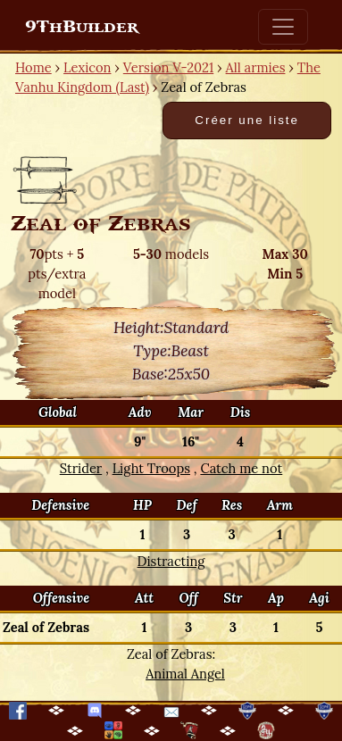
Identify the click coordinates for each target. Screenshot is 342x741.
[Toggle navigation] (283, 27)
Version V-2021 (168, 67)
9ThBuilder (81, 27)
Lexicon (87, 67)
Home (33, 67)
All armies (256, 67)
